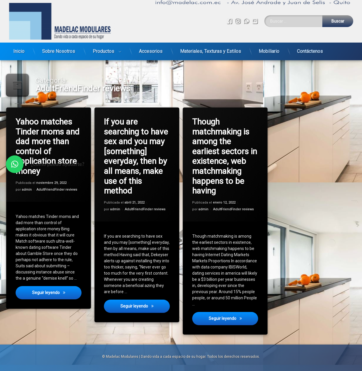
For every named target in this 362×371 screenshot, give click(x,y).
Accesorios (150, 48)
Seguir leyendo (57, 294)
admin (27, 190)
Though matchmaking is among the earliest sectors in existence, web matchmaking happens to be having (224, 156)
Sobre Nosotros (58, 48)
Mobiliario (269, 48)
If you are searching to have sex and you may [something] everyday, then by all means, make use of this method (136, 156)
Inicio (18, 48)
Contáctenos (310, 48)
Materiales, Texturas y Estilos (210, 48)
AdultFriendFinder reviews (56, 190)
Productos (103, 48)
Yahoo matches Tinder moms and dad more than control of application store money (48, 146)
